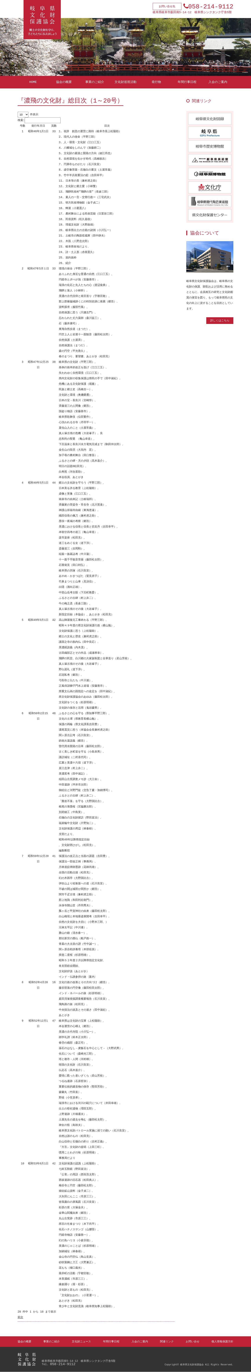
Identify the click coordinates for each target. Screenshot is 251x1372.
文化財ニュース (81, 1342)
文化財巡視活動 (125, 82)
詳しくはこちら (219, 320)
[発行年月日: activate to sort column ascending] (38, 126)
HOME (33, 82)
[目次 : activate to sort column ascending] (107, 126)
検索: (39, 120)
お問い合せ (192, 1342)
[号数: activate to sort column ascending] (22, 126)
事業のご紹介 (94, 82)
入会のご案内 (217, 82)
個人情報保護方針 (222, 1342)
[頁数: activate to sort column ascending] (54, 126)
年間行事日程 (187, 82)
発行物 (156, 82)
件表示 (28, 114)
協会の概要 (64, 82)
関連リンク (167, 1342)
